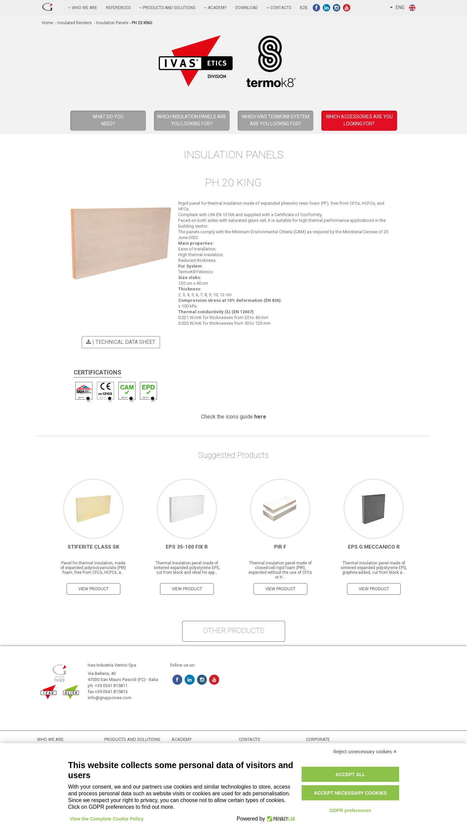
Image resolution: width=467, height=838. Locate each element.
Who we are (82, 7)
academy (215, 7)
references (118, 7)
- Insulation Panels (110, 23)
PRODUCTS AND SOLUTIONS (167, 7)
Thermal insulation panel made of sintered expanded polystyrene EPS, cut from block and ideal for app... (187, 567)
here (260, 416)
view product (93, 588)
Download (246, 7)
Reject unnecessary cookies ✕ (365, 751)
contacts (279, 7)
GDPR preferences (350, 810)
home (47, 23)
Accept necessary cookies (350, 793)
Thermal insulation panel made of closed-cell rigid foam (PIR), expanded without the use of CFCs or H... (280, 569)
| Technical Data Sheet (119, 342)
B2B (304, 7)
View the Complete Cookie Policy (107, 819)
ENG (403, 7)
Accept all (350, 774)
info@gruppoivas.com (109, 697)
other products (233, 630)
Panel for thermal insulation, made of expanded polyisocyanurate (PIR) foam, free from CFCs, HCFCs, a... (93, 567)
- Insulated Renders (73, 23)
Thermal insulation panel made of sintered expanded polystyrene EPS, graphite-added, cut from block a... (374, 567)
